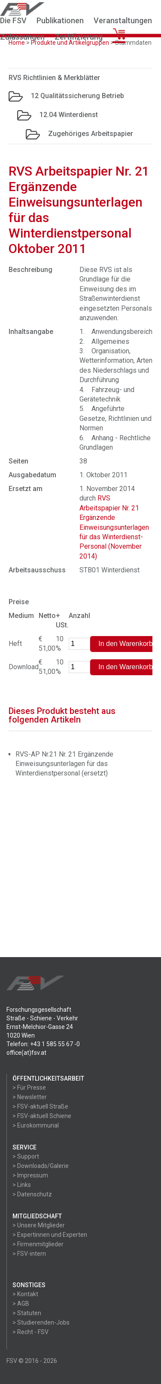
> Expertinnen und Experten (49, 1234)
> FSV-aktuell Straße (40, 1106)
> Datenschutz (32, 1194)
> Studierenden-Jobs (41, 1322)
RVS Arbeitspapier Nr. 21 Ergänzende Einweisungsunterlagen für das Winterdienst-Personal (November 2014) (114, 527)
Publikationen (60, 20)
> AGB (20, 1303)
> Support (25, 1156)
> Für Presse (29, 1087)
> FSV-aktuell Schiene (41, 1115)
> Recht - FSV (30, 1331)
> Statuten (26, 1313)
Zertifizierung (79, 36)
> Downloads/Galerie (40, 1165)
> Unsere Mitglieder (38, 1225)
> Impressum (30, 1175)
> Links (21, 1184)
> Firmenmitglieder (38, 1244)
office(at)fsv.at (26, 1052)
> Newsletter (29, 1097)
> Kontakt (25, 1294)
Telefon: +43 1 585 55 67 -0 (43, 1044)
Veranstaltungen (123, 20)
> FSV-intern (29, 1253)
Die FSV (13, 20)
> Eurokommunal (35, 1125)
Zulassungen (22, 36)
